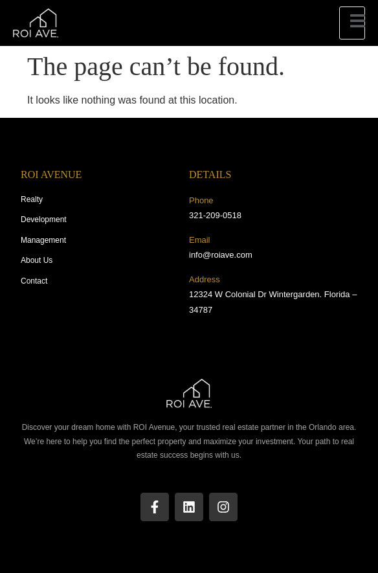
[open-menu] (352, 22)
